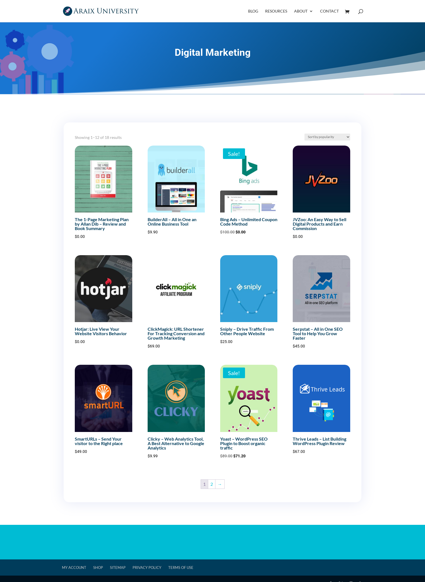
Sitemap (118, 567)
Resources (276, 11)
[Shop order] (327, 137)
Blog (253, 11)
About (301, 11)
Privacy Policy (147, 567)
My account (74, 567)
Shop (98, 567)
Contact (329, 11)
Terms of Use (180, 567)
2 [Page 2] (211, 484)
